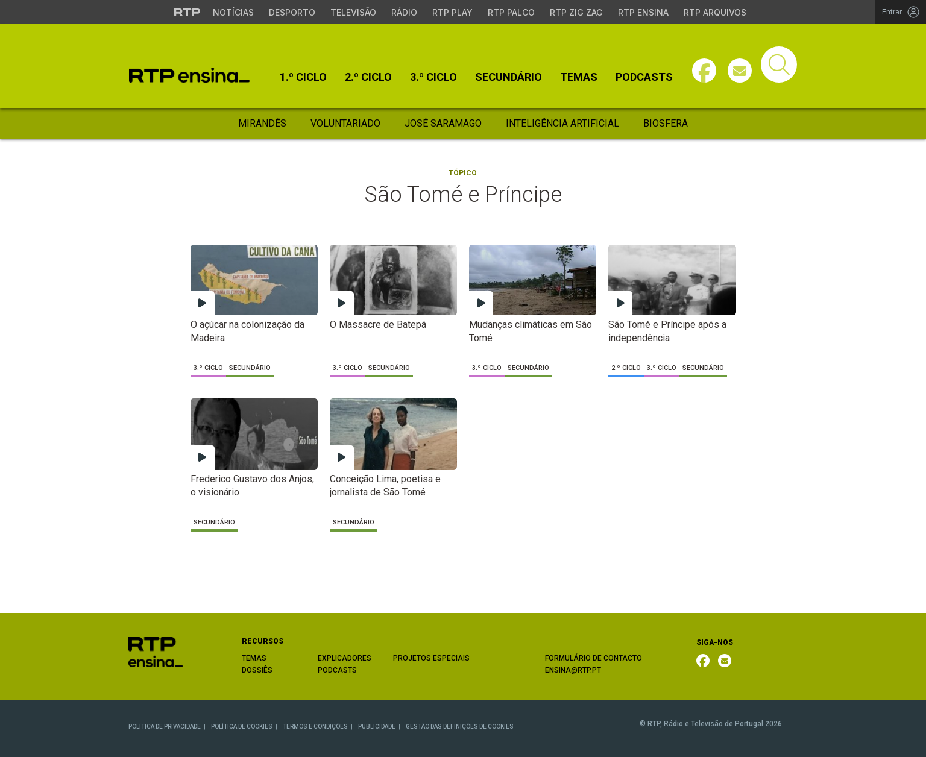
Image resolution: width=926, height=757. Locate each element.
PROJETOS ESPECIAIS (431, 658)
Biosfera (665, 123)
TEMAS (254, 658)
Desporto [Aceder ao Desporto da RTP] (292, 12)
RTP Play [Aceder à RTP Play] (452, 12)
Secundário (508, 77)
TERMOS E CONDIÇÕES (315, 726)
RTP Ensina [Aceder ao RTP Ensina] (643, 12)
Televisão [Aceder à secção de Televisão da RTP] (353, 12)
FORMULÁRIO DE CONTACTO (593, 658)
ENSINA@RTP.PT (573, 670)
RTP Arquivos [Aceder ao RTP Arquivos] (715, 12)
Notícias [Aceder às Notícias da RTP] (233, 12)
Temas (578, 77)
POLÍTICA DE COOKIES (241, 726)
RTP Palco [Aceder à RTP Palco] (511, 12)
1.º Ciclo (303, 77)
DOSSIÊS (257, 670)
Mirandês (262, 123)
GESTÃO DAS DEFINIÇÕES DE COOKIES (460, 726)
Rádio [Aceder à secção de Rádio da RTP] (404, 12)
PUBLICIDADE (376, 726)
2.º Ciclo (368, 77)
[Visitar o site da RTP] (187, 12)
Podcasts (644, 77)
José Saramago (443, 123)
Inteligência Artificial (562, 123)
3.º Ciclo (433, 77)
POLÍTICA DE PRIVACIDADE (164, 726)
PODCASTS (337, 670)
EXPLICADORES (344, 658)
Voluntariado (345, 123)
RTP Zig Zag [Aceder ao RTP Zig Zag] (576, 12)
